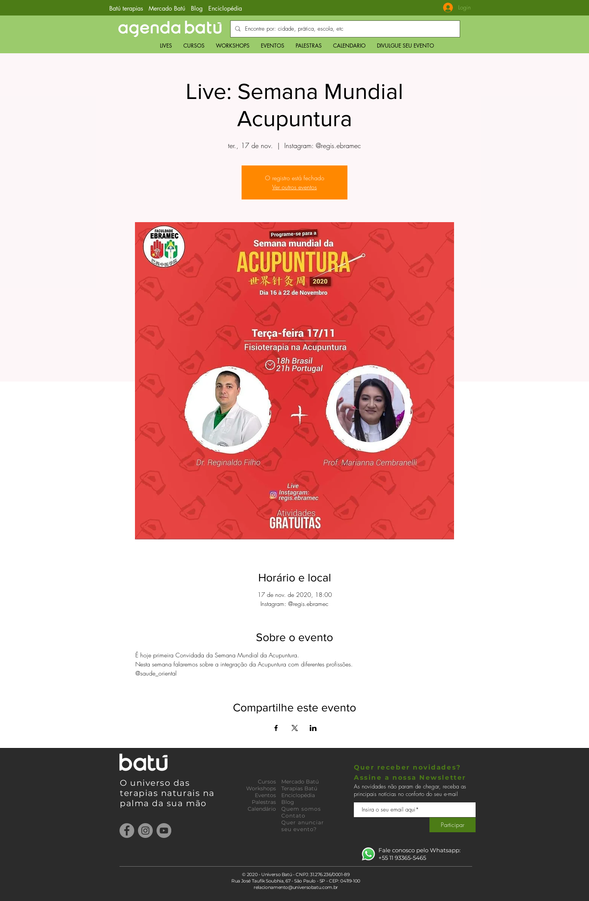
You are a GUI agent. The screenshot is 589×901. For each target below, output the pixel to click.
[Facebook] (126, 830)
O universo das (155, 783)
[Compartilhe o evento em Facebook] (276, 728)
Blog (197, 8)
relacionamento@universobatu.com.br (296, 887)
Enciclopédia (225, 8)
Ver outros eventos (294, 187)
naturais (182, 793)
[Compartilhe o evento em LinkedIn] (313, 728)
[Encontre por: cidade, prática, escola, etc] (344, 29)
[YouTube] (164, 830)
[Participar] (452, 825)
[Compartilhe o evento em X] (294, 728)
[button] (194, 45)
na (209, 793)
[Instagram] (145, 830)
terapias (140, 793)
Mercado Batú (168, 8)
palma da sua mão (163, 803)
